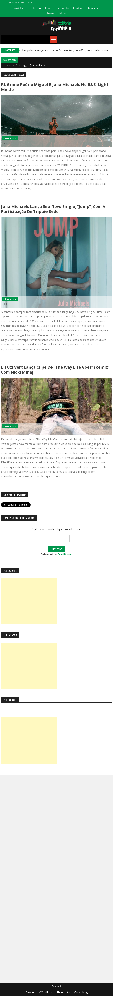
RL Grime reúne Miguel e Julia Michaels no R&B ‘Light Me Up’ (54, 87)
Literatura (77, 8)
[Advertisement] (29, 601)
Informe (48, 8)
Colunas (62, 13)
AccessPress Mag (77, 992)
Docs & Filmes (19, 8)
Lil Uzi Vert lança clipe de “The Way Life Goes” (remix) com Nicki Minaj (55, 370)
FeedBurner (65, 554)
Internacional (92, 8)
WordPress (47, 992)
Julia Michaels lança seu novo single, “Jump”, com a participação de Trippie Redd (53, 209)
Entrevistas (36, 8)
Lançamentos (63, 8)
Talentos (50, 13)
